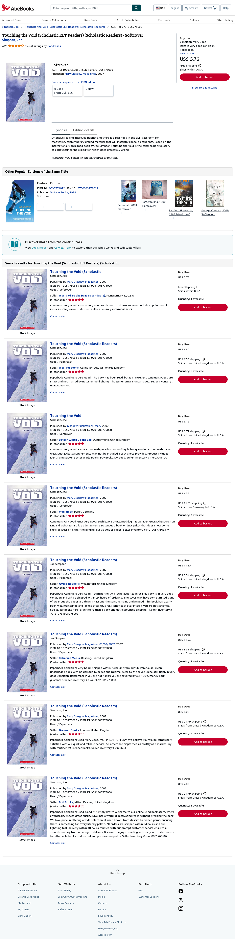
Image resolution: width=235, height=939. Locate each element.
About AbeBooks (107, 890)
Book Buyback (66, 903)
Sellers (194, 20)
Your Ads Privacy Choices (112, 922)
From (67, 90)
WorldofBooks (69, 367)
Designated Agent (108, 928)
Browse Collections (54, 20)
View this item (187, 53)
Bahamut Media (69, 658)
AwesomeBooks (69, 583)
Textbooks (164, 20)
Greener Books (69, 730)
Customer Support (148, 896)
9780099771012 (88, 188)
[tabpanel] (112, 147)
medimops (66, 511)
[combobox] (91, 8)
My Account (191, 8)
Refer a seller (65, 909)
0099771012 (57, 188)
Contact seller (57, 316)
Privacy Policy (105, 915)
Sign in (175, 8)
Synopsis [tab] (61, 130)
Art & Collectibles (128, 20)
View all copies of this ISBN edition (74, 82)
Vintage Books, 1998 (63, 192)
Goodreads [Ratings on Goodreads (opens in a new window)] (54, 46)
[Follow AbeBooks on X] (180, 900)
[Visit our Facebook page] (180, 891)
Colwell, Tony (62, 247)
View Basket (24, 915)
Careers (102, 903)
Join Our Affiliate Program (72, 896)
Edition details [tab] (83, 130)
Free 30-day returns (204, 87)
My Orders (23, 909)
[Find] (136, 8)
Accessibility (105, 934)
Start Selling (225, 20)
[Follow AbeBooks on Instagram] (180, 909)
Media (101, 896)
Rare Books (91, 20)
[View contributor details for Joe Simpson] (12, 40)
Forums (102, 909)
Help (226, 8)
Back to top (117, 873)
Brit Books (66, 802)
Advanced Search (12, 20)
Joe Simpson (40, 247)
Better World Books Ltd (75, 439)
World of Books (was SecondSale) (82, 295)
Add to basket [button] (205, 77)
